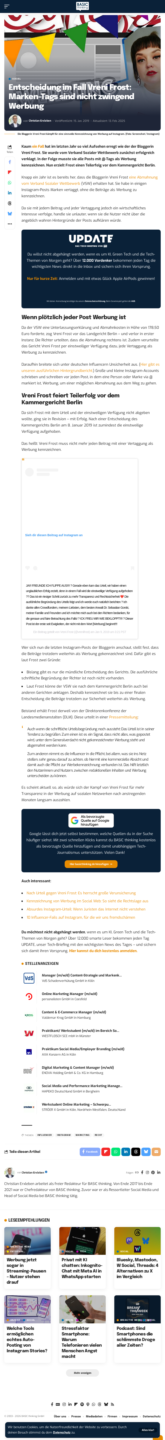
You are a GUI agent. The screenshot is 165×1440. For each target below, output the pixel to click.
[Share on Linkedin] (10, 193)
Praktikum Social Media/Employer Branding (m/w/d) (83, 1049)
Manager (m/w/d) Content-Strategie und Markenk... (82, 975)
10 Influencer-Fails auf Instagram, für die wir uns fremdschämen (81, 917)
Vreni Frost (66, 632)
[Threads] (99, 1405)
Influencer (44, 1135)
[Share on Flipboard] (10, 172)
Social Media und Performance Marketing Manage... (82, 1086)
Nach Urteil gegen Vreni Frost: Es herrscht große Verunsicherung (81, 893)
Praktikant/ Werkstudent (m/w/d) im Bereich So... (80, 1031)
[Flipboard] (76, 1405)
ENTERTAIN (16, 1252)
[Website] (136, 1172)
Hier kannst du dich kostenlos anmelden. (103, 950)
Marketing (82, 1135)
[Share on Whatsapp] (10, 182)
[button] (148, 1430)
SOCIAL (16, 79)
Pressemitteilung (123, 717)
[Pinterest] (153, 1172)
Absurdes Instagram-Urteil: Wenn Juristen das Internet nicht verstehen (86, 909)
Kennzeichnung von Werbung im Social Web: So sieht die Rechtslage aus (87, 901)
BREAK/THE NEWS (20, 1247)
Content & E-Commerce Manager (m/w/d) (74, 1012)
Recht (98, 1135)
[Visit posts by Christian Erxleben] (15, 120)
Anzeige (15, 1320)
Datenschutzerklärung (95, 301)
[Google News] (58, 1405)
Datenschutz (62, 1433)
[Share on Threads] (10, 203)
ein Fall (38, 146)
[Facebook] (141, 1172)
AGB (133, 301)
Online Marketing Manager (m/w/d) (69, 994)
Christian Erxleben (40, 121)
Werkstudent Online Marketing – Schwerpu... (76, 1104)
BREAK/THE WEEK (130, 1320)
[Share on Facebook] (10, 162)
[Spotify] (82, 1405)
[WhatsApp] (93, 1405)
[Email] (156, 1152)
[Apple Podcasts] (87, 1405)
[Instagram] (147, 1172)
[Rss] (112, 1405)
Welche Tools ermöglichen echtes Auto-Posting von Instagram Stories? (27, 1340)
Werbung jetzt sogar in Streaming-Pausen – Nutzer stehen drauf (26, 1271)
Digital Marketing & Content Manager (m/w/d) (78, 1068)
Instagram (63, 1135)
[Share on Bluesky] (10, 213)
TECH (83, 1252)
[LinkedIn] (159, 1172)
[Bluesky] (106, 1405)
